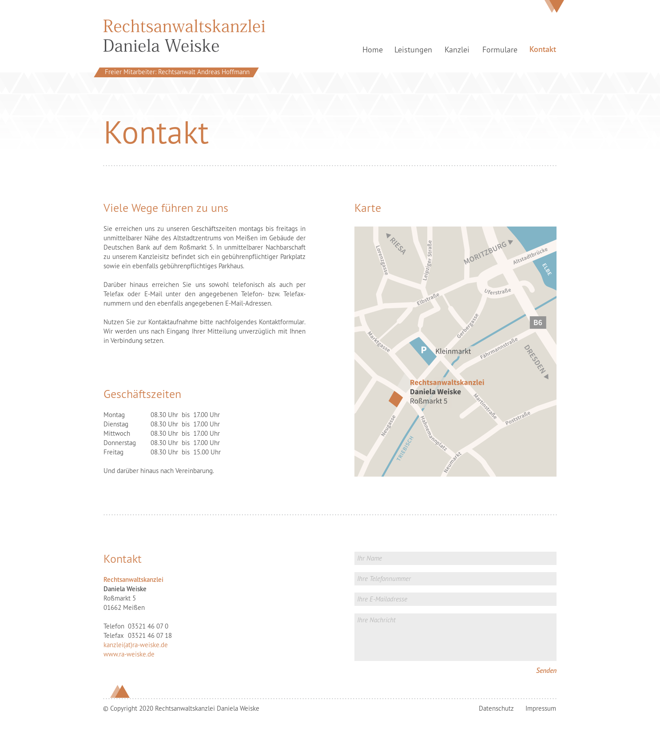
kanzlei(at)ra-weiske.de (135, 645)
